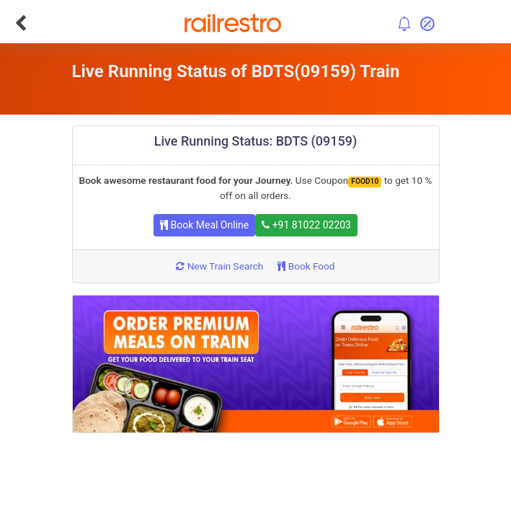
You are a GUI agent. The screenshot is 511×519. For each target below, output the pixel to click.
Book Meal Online (204, 225)
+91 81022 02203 (306, 225)
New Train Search (219, 266)
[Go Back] (20, 23)
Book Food (305, 266)
